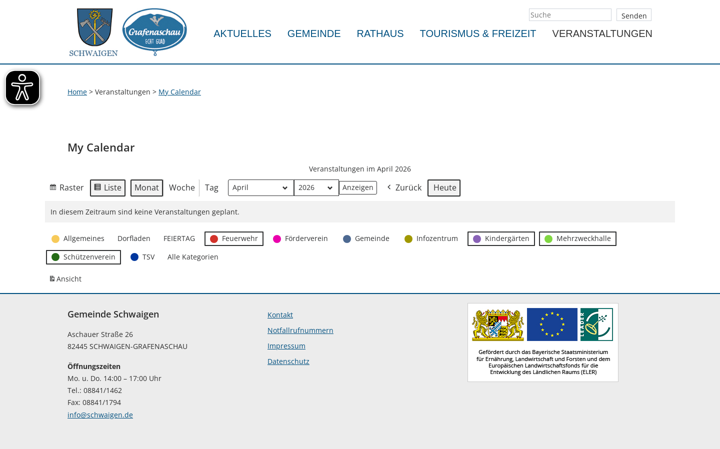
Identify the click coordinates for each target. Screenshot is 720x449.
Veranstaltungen (602, 33)
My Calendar (179, 91)
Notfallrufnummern (301, 330)
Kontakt (280, 315)
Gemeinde (314, 33)
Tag (211, 187)
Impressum (287, 345)
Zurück (404, 188)
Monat (146, 187)
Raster (66, 189)
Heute (445, 187)
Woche (182, 187)
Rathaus (380, 33)
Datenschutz (289, 361)
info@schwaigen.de (100, 415)
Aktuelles (243, 33)
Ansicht (66, 281)
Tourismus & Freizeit (478, 33)
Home (77, 91)
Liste (108, 189)
